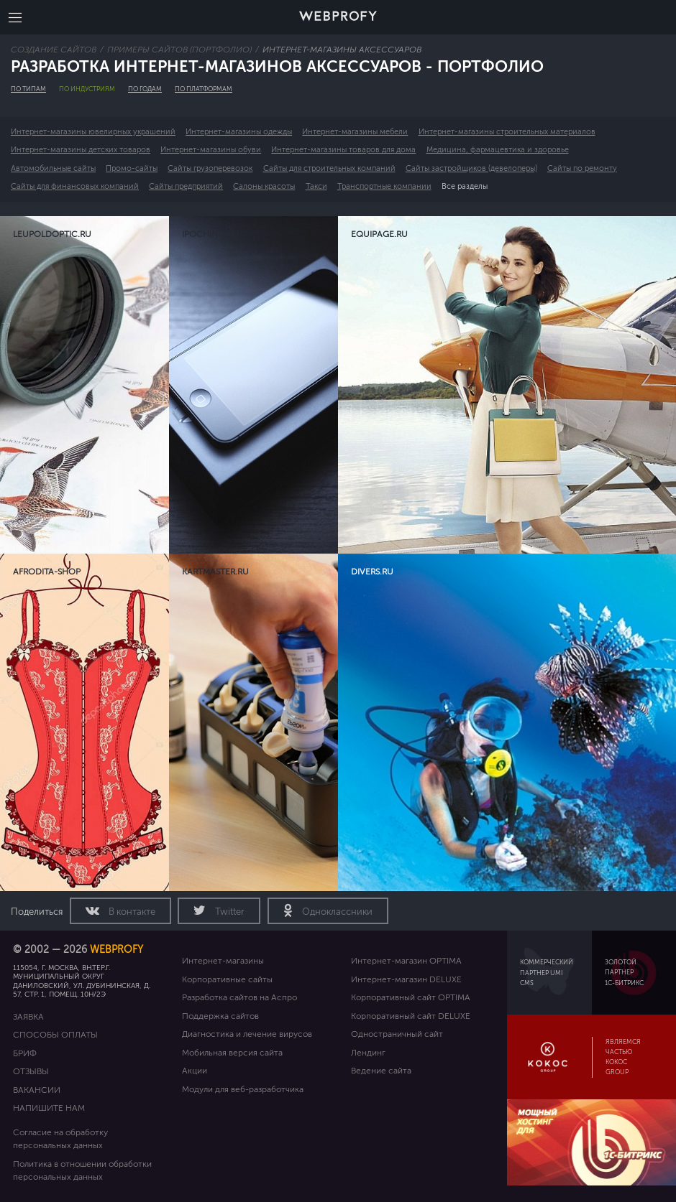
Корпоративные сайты (227, 979)
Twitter (229, 912)
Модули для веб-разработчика (242, 1089)
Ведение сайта (381, 1071)
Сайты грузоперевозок (210, 168)
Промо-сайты (131, 168)
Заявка (28, 1017)
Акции (194, 1071)
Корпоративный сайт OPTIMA (410, 997)
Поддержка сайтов (220, 1016)
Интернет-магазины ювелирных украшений (93, 131)
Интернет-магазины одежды (239, 131)
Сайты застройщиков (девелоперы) (471, 168)
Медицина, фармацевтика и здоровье (497, 149)
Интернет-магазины (223, 961)
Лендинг (368, 1053)
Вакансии (36, 1090)
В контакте (130, 912)
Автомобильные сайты (53, 168)
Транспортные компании (384, 186)
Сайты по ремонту (582, 168)
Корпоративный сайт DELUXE (410, 1016)
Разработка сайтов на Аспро (239, 997)
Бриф (25, 1053)
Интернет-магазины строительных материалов (507, 131)
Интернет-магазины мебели (355, 131)
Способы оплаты (55, 1035)
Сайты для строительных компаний (329, 168)
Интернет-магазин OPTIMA (406, 961)
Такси (316, 186)
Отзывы (31, 1071)
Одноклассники (336, 912)
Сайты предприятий (186, 186)
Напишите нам (49, 1108)
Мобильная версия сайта (232, 1053)
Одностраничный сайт (397, 1034)
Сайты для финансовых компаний (75, 186)
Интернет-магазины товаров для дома (343, 149)
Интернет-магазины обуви (210, 149)
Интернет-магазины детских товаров (80, 149)
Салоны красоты (264, 186)
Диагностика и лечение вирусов (247, 1034)
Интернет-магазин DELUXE (406, 979)
